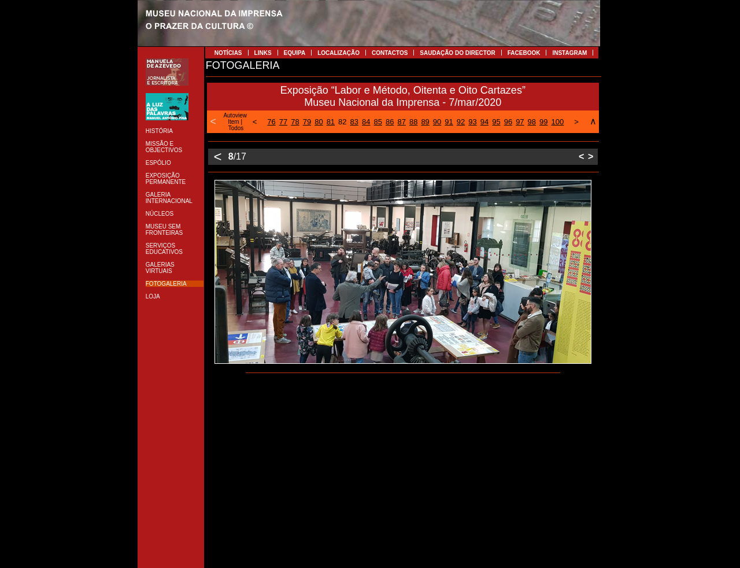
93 (472, 121)
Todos (236, 128)
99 (543, 121)
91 (449, 121)
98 (532, 121)
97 (520, 121)
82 (342, 121)
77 (283, 121)
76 (271, 121)
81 (331, 121)
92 (461, 121)
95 (496, 121)
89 (425, 121)
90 (437, 121)
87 (401, 121)
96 (508, 121)
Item (233, 122)
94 (484, 121)
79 (307, 121)
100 (558, 121)
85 (378, 121)
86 (390, 121)
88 (413, 121)
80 (318, 121)
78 (295, 121)
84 (366, 121)
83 (354, 121)
